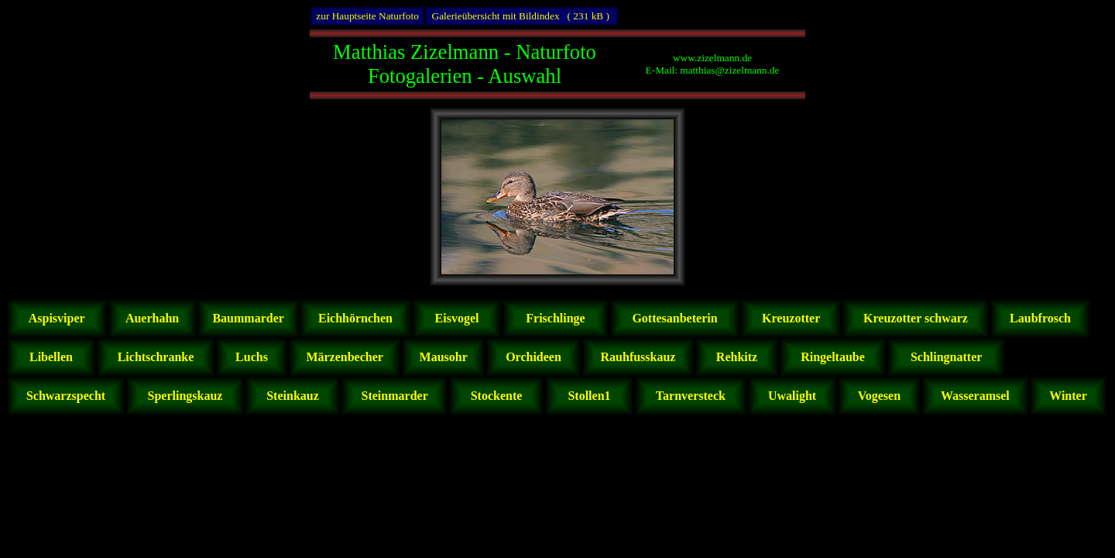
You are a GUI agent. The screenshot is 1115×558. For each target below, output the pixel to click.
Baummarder (247, 318)
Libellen (51, 356)
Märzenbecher (344, 356)
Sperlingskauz (185, 395)
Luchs (251, 356)
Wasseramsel (975, 395)
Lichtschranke (156, 356)
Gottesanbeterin (674, 318)
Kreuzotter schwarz (915, 318)
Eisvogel (457, 318)
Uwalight (792, 395)
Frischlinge (555, 318)
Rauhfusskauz (638, 356)
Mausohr (444, 356)
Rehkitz (736, 356)
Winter (1067, 395)
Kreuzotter (791, 318)
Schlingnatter (946, 356)
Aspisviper (57, 318)
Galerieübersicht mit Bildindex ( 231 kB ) (522, 16)
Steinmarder (395, 395)
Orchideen (533, 356)
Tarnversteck (691, 395)
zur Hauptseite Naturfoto (367, 16)
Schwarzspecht (65, 395)
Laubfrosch (1040, 318)
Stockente (497, 395)
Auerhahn (152, 318)
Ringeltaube (833, 356)
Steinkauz (292, 395)
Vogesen (879, 395)
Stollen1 (588, 395)
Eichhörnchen (355, 318)
